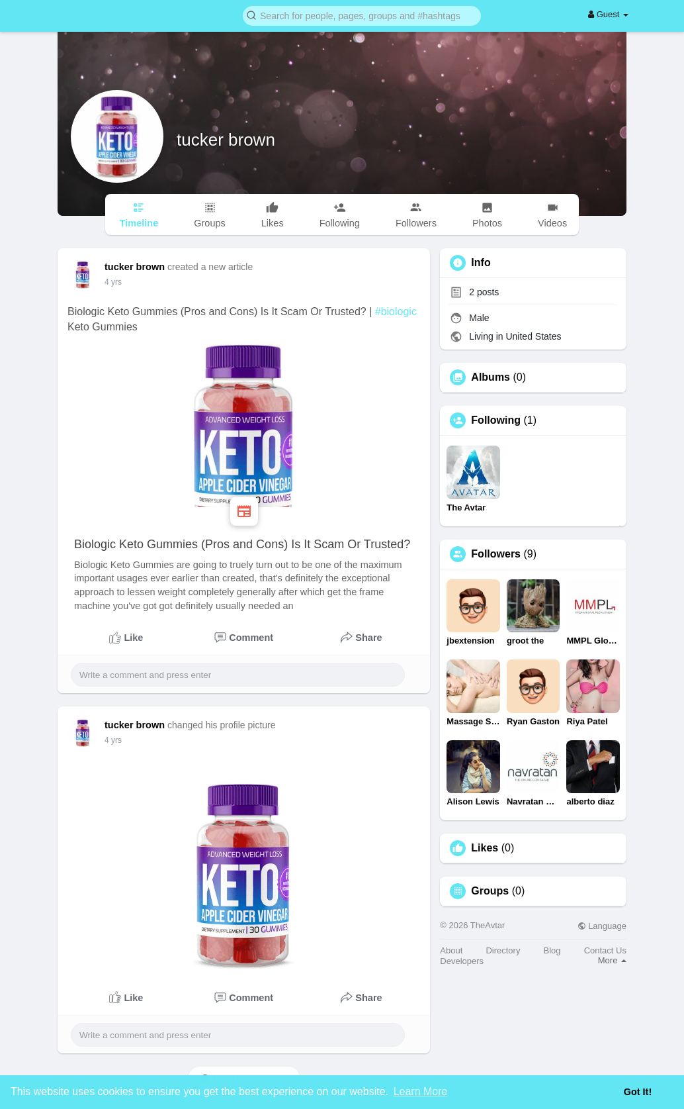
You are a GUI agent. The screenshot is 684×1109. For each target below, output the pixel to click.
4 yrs (113, 282)
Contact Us (605, 950)
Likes (484, 848)
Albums (490, 377)
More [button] (612, 960)
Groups (490, 891)
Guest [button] (608, 14)
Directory (503, 950)
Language (601, 926)
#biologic (396, 311)
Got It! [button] (638, 1091)
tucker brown (226, 140)
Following (496, 420)
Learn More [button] (421, 1091)
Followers (496, 554)
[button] (362, 15)
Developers (462, 961)
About (451, 950)
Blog (552, 950)
